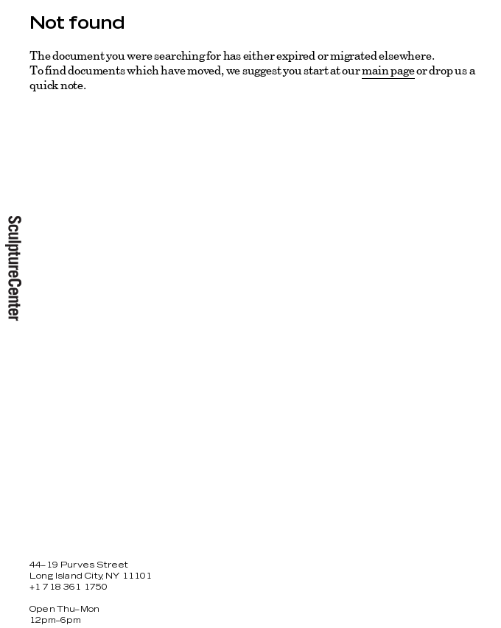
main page (388, 70)
